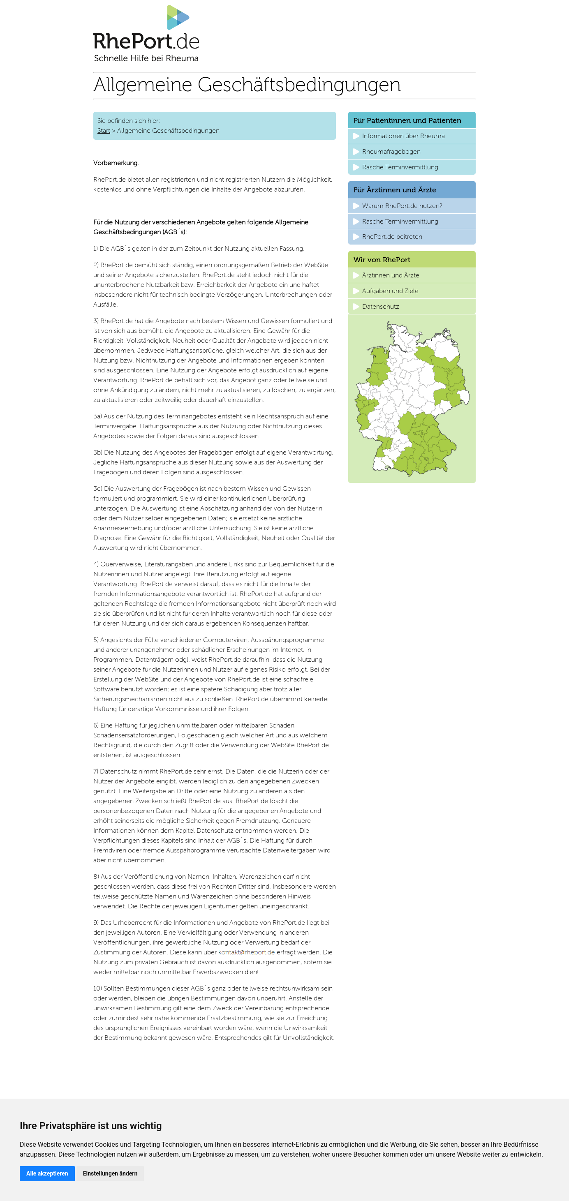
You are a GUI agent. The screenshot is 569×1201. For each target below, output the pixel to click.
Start (103, 130)
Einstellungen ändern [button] (110, 1173)
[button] (412, 136)
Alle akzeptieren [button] (47, 1173)
